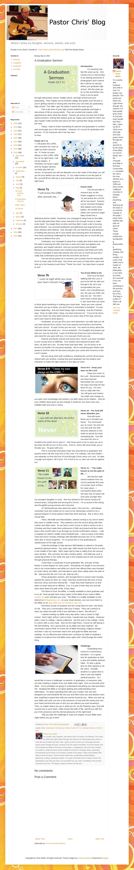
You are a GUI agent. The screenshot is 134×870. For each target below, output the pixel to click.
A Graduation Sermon (20, 200)
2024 (16, 131)
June (18, 184)
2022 (16, 138)
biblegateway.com (52, 600)
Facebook (17, 66)
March (18, 217)
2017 (16, 228)
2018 (16, 152)
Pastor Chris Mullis (118, 73)
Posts (15, 107)
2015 (16, 236)
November (20, 161)
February (20, 220)
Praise (67, 728)
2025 (16, 127)
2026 (16, 123)
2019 (16, 149)
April (18, 213)
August (19, 177)
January (19, 224)
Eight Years (20, 205)
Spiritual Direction (89, 728)
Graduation (50, 728)
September (20, 171)
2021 (16, 142)
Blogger (105, 858)
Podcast (16, 60)
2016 (16, 232)
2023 (16, 134)
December (20, 155)
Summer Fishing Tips (19, 193)
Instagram (17, 63)
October (19, 167)
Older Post (99, 839)
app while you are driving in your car (65, 603)
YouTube (16, 69)
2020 (16, 145)
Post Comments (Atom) (55, 843)
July (18, 180)
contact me (39, 597)
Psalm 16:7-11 (76, 728)
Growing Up (59, 728)
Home (70, 839)
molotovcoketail (84, 858)
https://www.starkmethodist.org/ (51, 50)
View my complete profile (116, 310)
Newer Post (40, 839)
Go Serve (19, 208)
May (18, 188)
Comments (17, 112)
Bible (43, 728)
